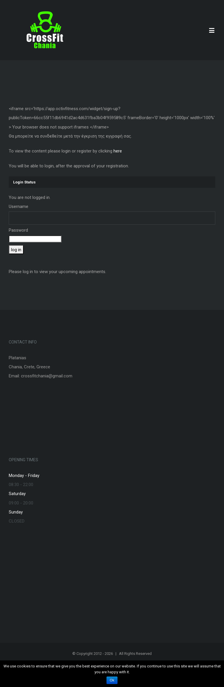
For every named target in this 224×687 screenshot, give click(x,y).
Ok (112, 680)
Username (18, 206)
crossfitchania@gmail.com (46, 376)
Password (18, 230)
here (117, 151)
